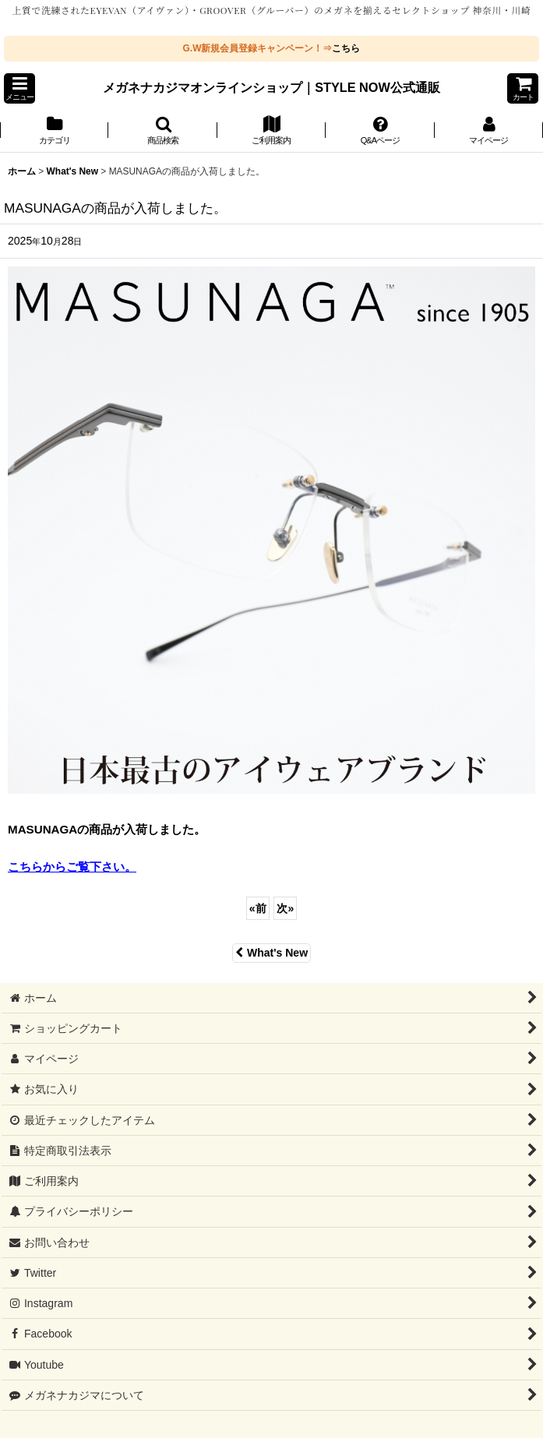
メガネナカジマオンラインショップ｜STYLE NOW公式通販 (271, 87)
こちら (346, 48)
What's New (271, 952)
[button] (19, 88)
